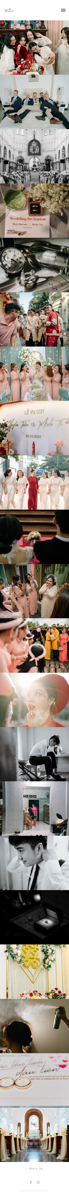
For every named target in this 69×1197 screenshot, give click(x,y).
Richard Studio (40, 1190)
